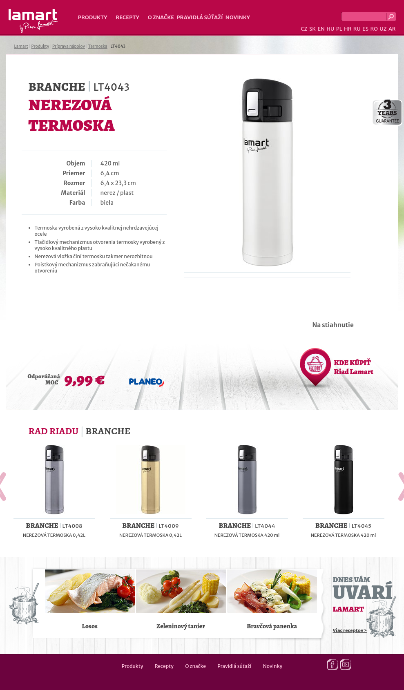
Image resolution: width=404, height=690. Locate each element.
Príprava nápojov (68, 46)
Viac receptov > (350, 630)
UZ (382, 28)
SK (312, 28)
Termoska (97, 46)
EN (321, 28)
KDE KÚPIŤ (353, 367)
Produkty (92, 17)
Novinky (237, 17)
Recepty (127, 17)
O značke (161, 17)
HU (330, 28)
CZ (304, 28)
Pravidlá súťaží (199, 17)
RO (373, 28)
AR (392, 28)
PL (339, 28)
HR (347, 28)
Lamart (33, 20)
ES (365, 28)
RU (357, 28)
